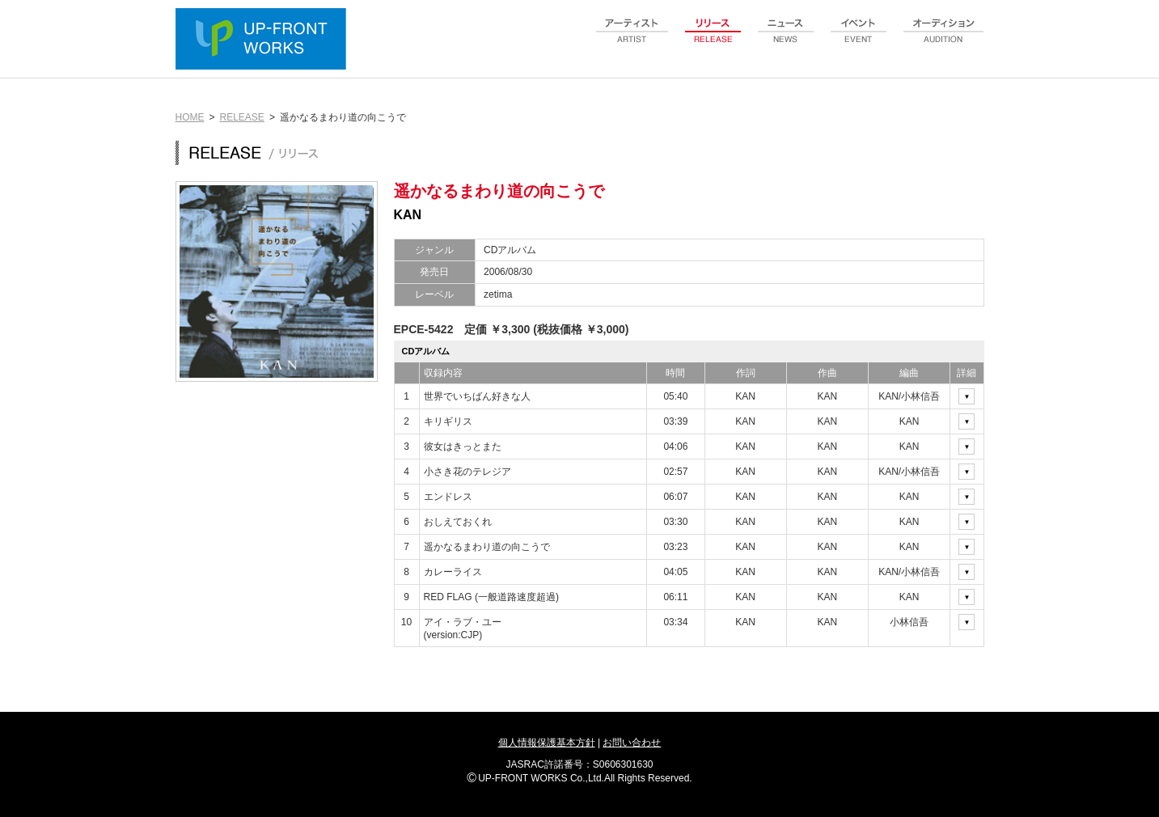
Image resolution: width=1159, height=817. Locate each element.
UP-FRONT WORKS (264, 40)
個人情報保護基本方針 (546, 742)
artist (632, 39)
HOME (190, 117)
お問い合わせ (632, 742)
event (859, 39)
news (786, 39)
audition (943, 39)
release (713, 39)
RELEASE (242, 117)
